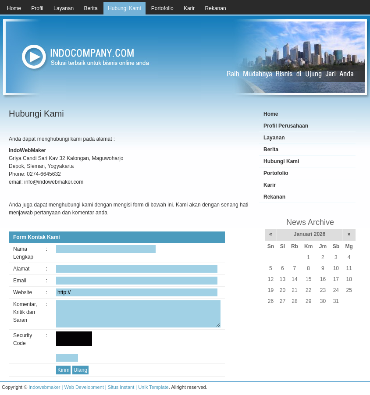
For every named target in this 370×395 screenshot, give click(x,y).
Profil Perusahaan (285, 126)
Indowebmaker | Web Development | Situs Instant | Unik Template (98, 387)
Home (270, 114)
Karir (269, 185)
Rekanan (274, 197)
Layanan (274, 138)
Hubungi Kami (281, 161)
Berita (270, 149)
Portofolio (275, 173)
